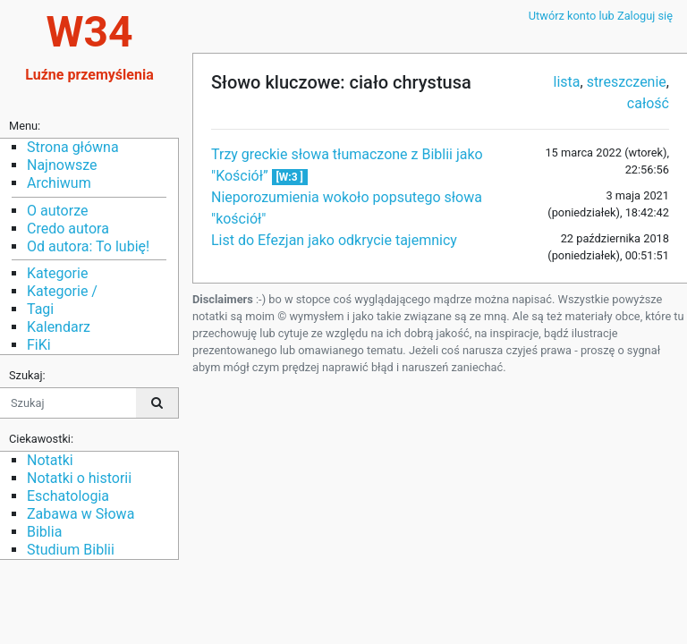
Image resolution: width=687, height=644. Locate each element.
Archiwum (59, 182)
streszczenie (626, 81)
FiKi (39, 344)
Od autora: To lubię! (88, 246)
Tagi (40, 309)
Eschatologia (68, 495)
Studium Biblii (70, 549)
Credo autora (68, 228)
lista (567, 81)
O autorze (57, 210)
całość (648, 103)
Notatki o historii (79, 478)
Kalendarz (58, 326)
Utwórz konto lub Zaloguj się (601, 15)
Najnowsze (62, 165)
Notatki (50, 460)
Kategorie (57, 273)
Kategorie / (62, 291)
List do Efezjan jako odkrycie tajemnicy (334, 240)
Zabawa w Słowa (80, 513)
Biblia (44, 531)
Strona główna (73, 147)
